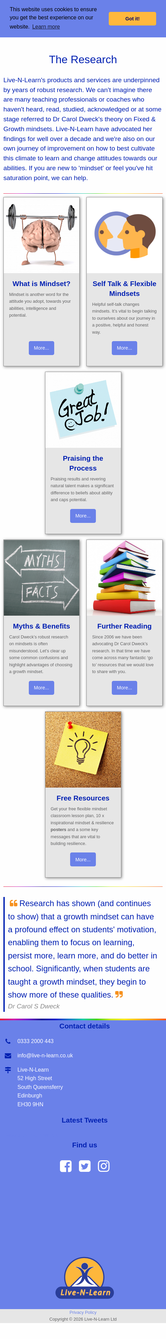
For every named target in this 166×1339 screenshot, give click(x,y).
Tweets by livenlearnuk (30, 1135)
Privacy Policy (83, 1312)
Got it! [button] (132, 18)
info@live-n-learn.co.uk (45, 1055)
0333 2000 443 (35, 1041)
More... (41, 348)
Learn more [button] (46, 27)
